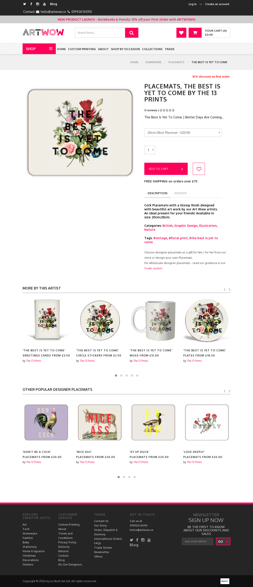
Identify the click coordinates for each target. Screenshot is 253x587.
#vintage (160, 238)
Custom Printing (82, 49)
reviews (180, 193)
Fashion (28, 538)
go (223, 541)
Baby (26, 542)
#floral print (178, 238)
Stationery (30, 546)
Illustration (208, 225)
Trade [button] (169, 49)
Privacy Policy (67, 542)
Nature (149, 229)
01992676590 (81, 12)
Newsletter (101, 552)
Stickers (28, 564)
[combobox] (183, 132)
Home (61, 49)
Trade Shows (103, 547)
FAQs (97, 543)
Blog (53, 4)
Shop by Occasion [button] (125, 49)
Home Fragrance (34, 551)
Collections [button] (152, 49)
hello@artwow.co (53, 12)
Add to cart (166, 169)
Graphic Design (185, 225)
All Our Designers (70, 564)
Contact (63, 555)
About (103, 49)
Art (25, 524)
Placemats (176, 62)
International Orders (108, 538)
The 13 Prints (33, 360)
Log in (193, 4)
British (167, 225)
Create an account (217, 4)
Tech (26, 529)
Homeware (153, 62)
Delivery (64, 546)
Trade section (153, 268)
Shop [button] (31, 49)
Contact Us (101, 521)
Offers (98, 556)
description (157, 193)
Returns (63, 551)
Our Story (100, 525)
